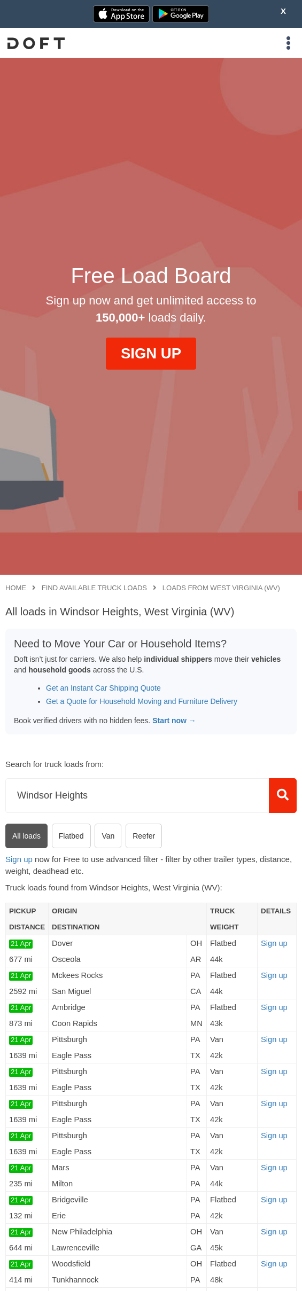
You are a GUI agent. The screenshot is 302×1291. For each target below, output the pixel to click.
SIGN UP (151, 353)
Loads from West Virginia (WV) (221, 588)
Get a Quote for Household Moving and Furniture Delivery (141, 701)
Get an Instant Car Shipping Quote (103, 688)
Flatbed (71, 836)
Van (108, 836)
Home (15, 588)
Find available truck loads (94, 588)
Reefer (144, 836)
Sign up (19, 859)
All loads (26, 836)
